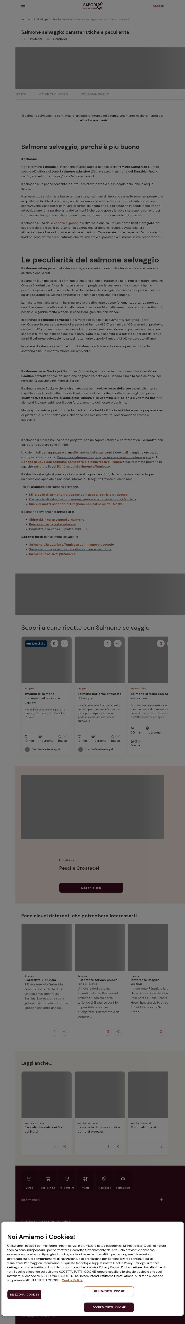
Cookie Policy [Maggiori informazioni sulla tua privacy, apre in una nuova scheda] (72, 1280)
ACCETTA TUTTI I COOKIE (109, 1307)
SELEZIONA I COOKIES (24, 1294)
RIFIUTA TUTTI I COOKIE (109, 1291)
